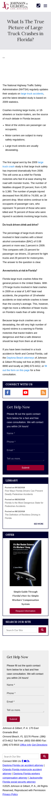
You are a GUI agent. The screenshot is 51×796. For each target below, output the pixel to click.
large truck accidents (32, 93)
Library (12, 480)
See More (38, 524)
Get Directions (39, 744)
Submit (25, 467)
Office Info (25, 744)
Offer (10, 534)
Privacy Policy (10, 794)
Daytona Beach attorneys (20, 357)
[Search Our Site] (21, 630)
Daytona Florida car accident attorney (23, 765)
